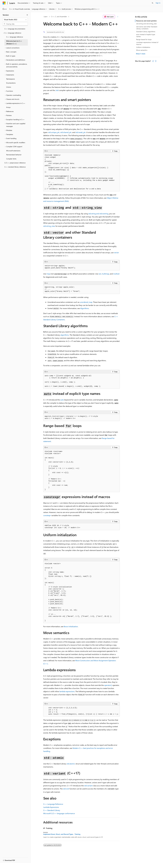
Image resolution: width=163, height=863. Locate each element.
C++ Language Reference (53, 804)
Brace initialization (71, 626)
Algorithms (84, 308)
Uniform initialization (143, 47)
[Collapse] (27, 15)
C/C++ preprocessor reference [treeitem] (14, 163)
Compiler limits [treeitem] (11, 159)
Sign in (158, 3)
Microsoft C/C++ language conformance (59, 813)
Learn (45, 16)
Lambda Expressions (51, 807)
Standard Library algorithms (145, 31)
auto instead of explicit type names (145, 35)
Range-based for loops (144, 39)
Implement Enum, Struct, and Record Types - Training (61, 834)
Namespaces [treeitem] (10, 79)
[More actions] (118, 16)
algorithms (64, 335)
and (98, 213)
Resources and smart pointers (146, 21)
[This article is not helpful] (155, 61)
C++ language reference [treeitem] (14, 37)
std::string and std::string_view (146, 24)
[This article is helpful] (153, 61)
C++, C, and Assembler (59, 16)
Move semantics (141, 50)
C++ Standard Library (51, 810)
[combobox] (15, 19)
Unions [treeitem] (8, 87)
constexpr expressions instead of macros (147, 43)
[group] (81, 711)
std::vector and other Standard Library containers (146, 28)
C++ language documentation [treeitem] (14, 29)
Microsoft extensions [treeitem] (13, 151)
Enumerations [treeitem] (11, 83)
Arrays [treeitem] (8, 107)
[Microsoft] (4, 3)
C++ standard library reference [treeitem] (15, 167)
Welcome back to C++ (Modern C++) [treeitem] (14, 42)
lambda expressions (67, 691)
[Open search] (152, 3)
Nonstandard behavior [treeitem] (13, 155)
